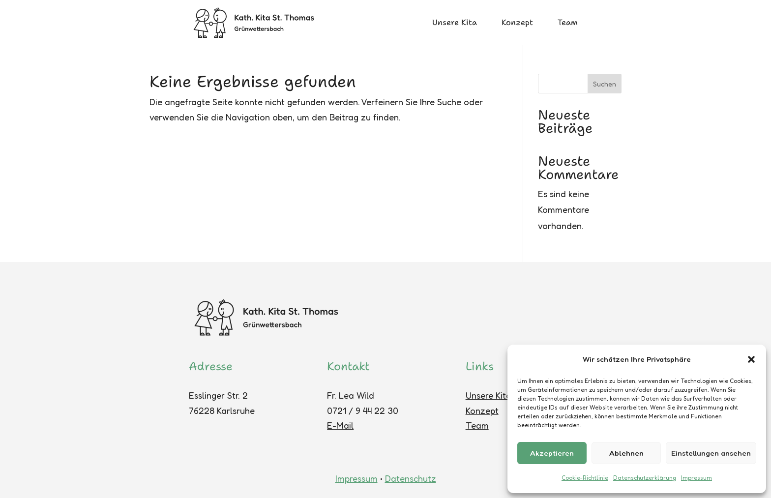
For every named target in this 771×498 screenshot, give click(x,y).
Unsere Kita (454, 22)
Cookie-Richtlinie (585, 477)
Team (568, 22)
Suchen (604, 84)
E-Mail (340, 425)
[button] (751, 359)
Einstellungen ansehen (711, 453)
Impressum (696, 477)
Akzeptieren (552, 453)
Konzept (517, 22)
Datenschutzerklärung (644, 477)
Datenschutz (410, 478)
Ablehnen (626, 453)
